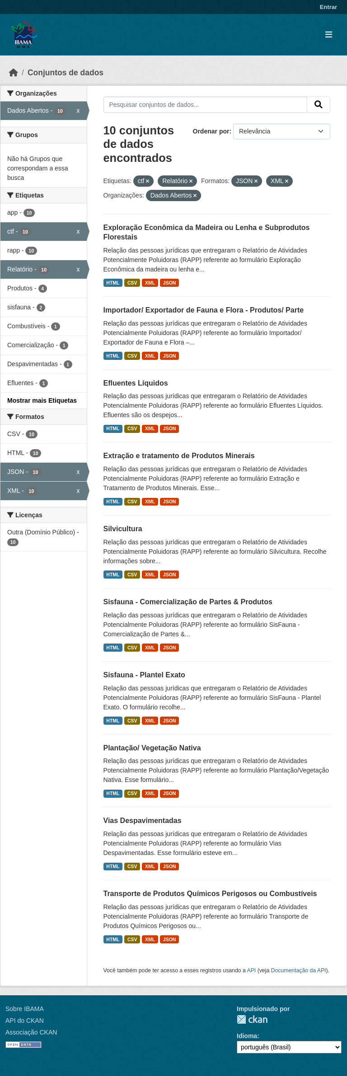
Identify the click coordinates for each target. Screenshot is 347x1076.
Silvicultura (122, 529)
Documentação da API (298, 970)
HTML (112, 282)
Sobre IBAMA (24, 1008)
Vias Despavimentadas (142, 820)
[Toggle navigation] (328, 34)
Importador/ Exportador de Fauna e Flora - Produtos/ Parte (203, 310)
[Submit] (318, 105)
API (251, 970)
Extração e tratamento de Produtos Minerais (179, 456)
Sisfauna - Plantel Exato (144, 675)
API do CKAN (24, 1020)
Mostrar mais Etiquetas (42, 400)
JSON (169, 282)
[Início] (13, 72)
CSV (132, 282)
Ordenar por (211, 131)
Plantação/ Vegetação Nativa (152, 748)
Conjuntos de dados (65, 72)
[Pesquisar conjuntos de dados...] (205, 105)
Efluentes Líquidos (135, 383)
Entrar (328, 7)
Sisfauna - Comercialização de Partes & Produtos (187, 602)
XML (150, 282)
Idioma (247, 1035)
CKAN (252, 1019)
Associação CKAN (31, 1032)
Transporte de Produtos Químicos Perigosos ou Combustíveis (210, 893)
